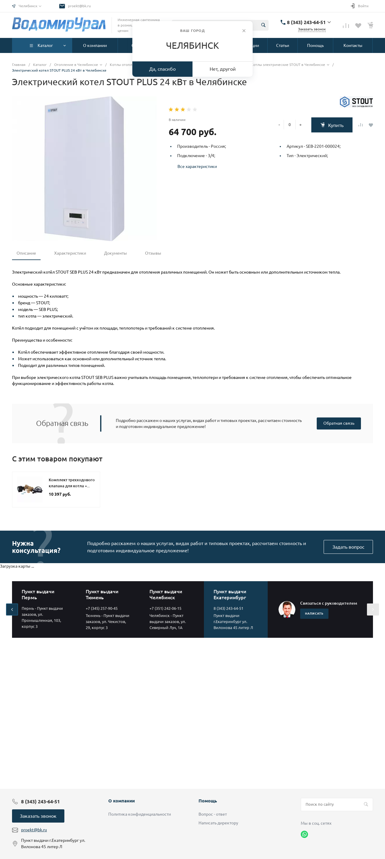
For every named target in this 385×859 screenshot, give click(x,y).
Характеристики (70, 253)
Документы (115, 253)
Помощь (208, 800)
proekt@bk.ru (79, 6)
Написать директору (218, 822)
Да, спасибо (162, 69)
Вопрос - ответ (213, 814)
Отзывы (153, 253)
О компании (121, 800)
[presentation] (12, 609)
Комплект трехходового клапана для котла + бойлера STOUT (72, 486)
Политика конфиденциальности (139, 814)
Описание (26, 253)
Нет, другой (223, 69)
